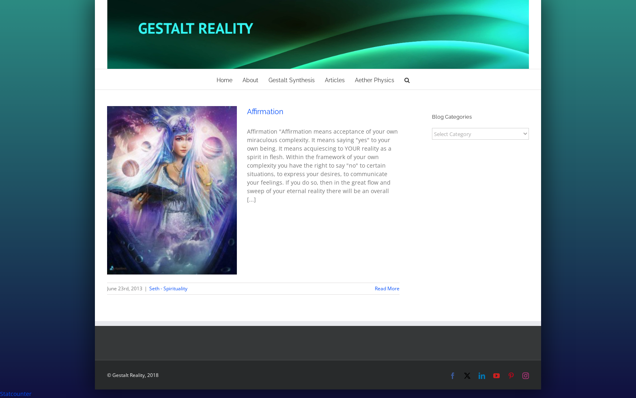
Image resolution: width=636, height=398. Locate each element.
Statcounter (16, 394)
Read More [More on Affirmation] (387, 288)
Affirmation (265, 111)
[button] (407, 79)
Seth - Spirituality (168, 288)
